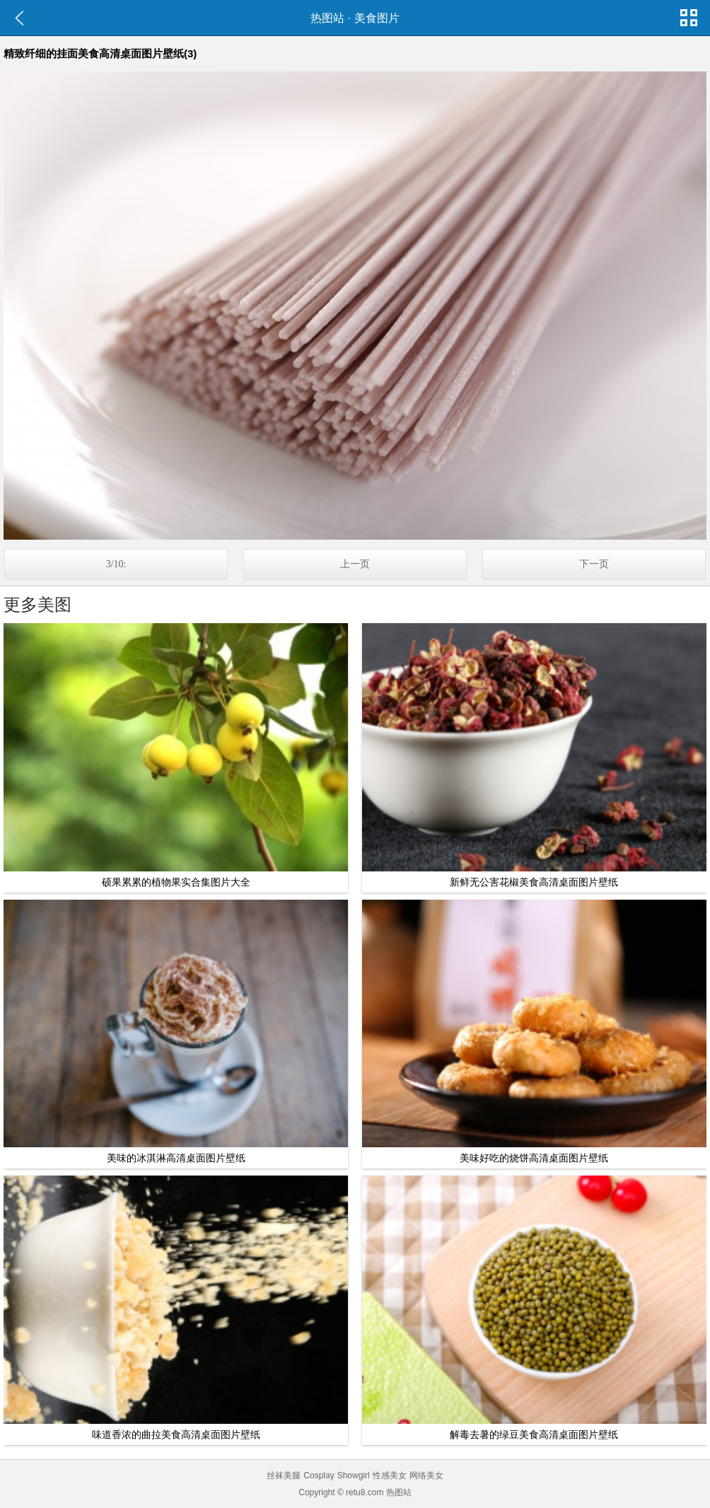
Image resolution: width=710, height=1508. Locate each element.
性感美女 (390, 1475)
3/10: (116, 564)
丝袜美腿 (284, 1475)
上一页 (355, 564)
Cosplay (318, 1475)
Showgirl (353, 1475)
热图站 (327, 18)
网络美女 (426, 1475)
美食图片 (377, 18)
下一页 (594, 564)
